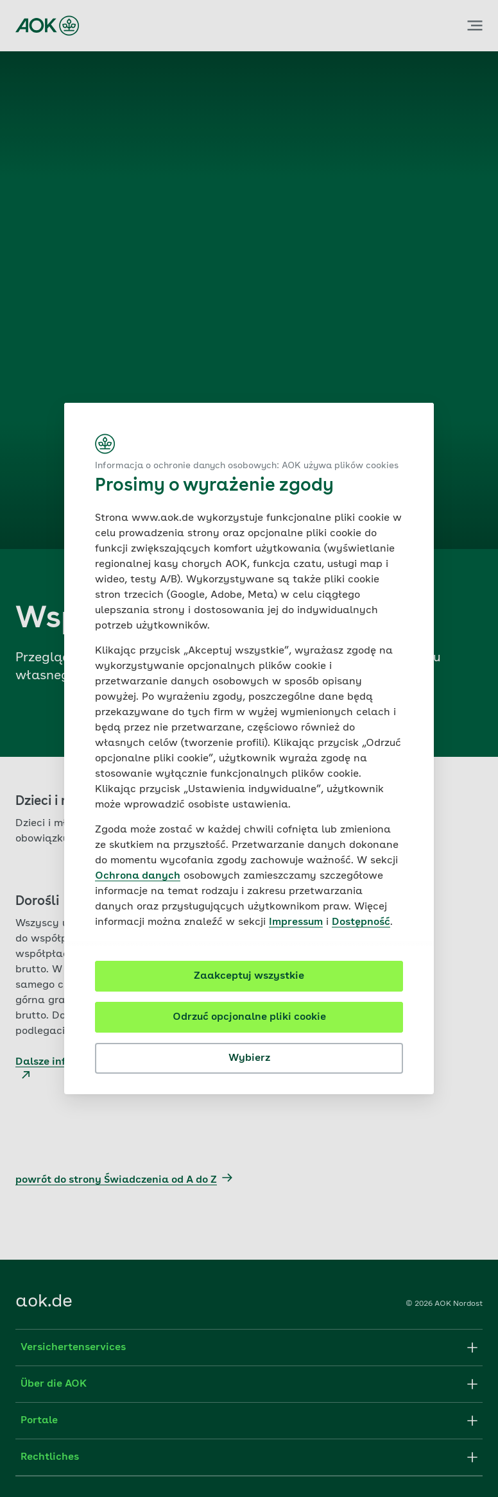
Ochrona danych (137, 876)
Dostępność (361, 922)
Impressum (296, 922)
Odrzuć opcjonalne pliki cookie (249, 1017)
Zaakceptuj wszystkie (249, 976)
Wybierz (249, 1058)
